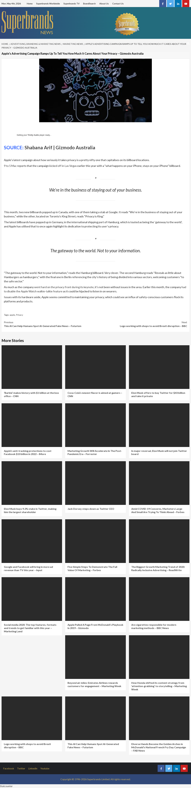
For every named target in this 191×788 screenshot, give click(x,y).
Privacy (19, 314)
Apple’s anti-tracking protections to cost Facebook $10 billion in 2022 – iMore (27, 452)
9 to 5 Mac (10, 165)
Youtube (44, 768)
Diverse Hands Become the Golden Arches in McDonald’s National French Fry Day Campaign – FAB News (158, 747)
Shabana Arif (38, 147)
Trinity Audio (33, 135)
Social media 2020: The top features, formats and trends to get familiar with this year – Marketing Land (30, 628)
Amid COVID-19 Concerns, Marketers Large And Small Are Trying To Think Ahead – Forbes (157, 510)
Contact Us (118, 3)
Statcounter (6, 786)
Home (30, 3)
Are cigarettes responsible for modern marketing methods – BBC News (153, 626)
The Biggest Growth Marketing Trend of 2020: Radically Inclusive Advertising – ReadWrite (158, 568)
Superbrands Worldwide (48, 3)
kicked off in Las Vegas (63, 165)
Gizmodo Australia (75, 147)
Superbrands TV (71, 3)
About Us (104, 3)
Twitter (21, 768)
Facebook (8, 768)
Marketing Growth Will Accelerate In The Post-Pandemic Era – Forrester (95, 452)
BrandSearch (89, 3)
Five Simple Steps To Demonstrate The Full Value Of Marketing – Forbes (92, 568)
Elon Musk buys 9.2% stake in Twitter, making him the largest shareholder (30, 510)
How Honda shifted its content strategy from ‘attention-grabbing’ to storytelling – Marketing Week (159, 686)
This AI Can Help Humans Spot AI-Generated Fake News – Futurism (50, 323)
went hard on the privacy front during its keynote (64, 287)
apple (12, 314)
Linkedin (32, 768)
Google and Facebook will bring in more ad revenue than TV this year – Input (28, 568)
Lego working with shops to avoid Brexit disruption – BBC (141, 323)
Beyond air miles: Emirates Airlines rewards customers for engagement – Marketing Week (94, 684)
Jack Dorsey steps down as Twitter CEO (91, 508)
